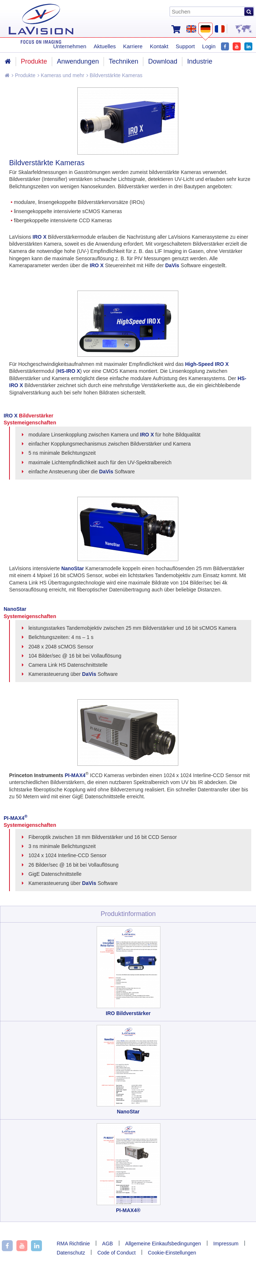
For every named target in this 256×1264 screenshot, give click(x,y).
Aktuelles (105, 46)
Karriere (133, 46)
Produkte (23, 75)
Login (209, 46)
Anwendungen (78, 61)
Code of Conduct (116, 1253)
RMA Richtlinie (73, 1243)
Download (162, 61)
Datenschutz (71, 1253)
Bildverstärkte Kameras (114, 75)
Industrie (199, 61)
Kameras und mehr (61, 75)
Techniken (123, 61)
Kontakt (159, 46)
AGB (107, 1243)
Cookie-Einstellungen (172, 1253)
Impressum (225, 1243)
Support (185, 46)
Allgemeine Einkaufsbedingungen (163, 1243)
